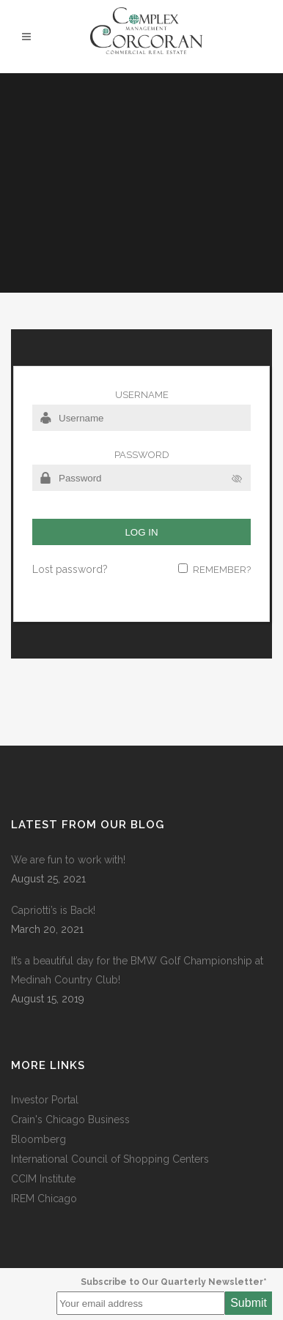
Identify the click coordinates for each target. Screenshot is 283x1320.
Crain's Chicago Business (70, 1119)
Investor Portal (44, 1100)
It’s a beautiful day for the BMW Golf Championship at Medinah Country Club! (137, 970)
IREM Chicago (44, 1198)
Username (142, 394)
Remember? (222, 569)
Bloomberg (38, 1139)
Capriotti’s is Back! (53, 910)
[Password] (141, 478)
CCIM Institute (43, 1179)
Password (141, 454)
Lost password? (70, 569)
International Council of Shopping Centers (110, 1159)
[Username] (141, 418)
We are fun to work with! (68, 860)
